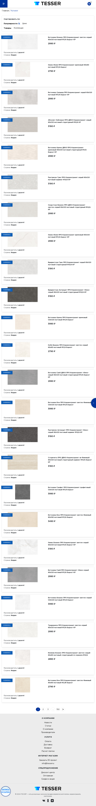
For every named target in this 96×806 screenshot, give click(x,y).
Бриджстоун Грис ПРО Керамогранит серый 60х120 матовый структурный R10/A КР (69, 263)
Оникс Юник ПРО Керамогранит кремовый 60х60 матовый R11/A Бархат (68, 66)
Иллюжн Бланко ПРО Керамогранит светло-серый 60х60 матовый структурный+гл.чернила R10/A (69, 654)
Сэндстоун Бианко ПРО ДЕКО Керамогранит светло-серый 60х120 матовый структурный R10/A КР (69, 207)
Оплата (48, 741)
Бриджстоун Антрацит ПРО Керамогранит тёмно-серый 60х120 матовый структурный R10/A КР (69, 291)
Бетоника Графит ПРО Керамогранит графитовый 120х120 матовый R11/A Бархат (69, 488)
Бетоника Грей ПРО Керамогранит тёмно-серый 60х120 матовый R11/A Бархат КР (68, 571)
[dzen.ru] (52, 801)
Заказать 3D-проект (48, 760)
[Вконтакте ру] (43, 801)
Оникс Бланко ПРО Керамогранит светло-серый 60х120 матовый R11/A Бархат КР (68, 544)
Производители (48, 732)
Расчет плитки (48, 751)
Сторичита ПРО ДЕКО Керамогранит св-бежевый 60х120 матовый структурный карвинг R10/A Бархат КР (70, 460)
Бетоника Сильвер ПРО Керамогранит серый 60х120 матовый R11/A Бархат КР (70, 93)
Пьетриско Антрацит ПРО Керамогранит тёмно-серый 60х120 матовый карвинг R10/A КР (68, 431)
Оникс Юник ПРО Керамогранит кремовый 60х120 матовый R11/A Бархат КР (69, 236)
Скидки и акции (48, 779)
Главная (5, 11)
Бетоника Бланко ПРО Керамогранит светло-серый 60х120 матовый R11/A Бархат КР (70, 38)
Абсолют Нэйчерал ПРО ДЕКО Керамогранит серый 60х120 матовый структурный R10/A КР (69, 121)
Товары (7, 28)
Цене (24, 23)
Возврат (48, 748)
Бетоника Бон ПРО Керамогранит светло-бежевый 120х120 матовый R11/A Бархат (69, 404)
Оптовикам (48, 776)
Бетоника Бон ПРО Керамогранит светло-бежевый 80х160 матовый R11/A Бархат (69, 516)
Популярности (12, 23)
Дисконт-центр (48, 772)
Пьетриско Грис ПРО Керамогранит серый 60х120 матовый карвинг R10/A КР (69, 178)
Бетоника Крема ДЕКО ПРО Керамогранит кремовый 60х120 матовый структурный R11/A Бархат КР (67, 150)
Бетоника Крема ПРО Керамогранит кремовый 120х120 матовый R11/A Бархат (67, 319)
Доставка (48, 745)
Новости (48, 723)
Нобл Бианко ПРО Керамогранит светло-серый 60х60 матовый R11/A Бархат (68, 346)
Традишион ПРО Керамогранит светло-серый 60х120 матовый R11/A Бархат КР (67, 626)
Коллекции (18, 28)
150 (58, 709)
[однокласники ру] (48, 801)
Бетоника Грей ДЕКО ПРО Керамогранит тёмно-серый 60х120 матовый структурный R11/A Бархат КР (69, 375)
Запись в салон (6, 791)
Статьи (48, 726)
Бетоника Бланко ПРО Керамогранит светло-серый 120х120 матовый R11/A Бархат (70, 599)
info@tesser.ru (48, 763)
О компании (48, 729)
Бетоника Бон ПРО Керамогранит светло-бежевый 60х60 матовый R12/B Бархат (69, 681)
